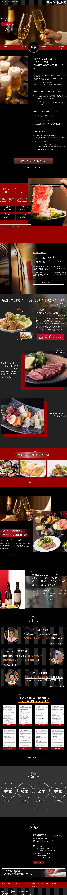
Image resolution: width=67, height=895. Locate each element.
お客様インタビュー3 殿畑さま (33, 678)
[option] (33, 468)
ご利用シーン (10, 883)
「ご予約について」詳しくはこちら (33, 167)
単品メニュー (18, 883)
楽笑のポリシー (55, 883)
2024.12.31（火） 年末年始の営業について (42, 792)
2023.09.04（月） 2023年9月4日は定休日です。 (58, 792)
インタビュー (41, 883)
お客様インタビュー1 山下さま (33, 636)
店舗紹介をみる (38, 862)
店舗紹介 (48, 883)
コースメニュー (26, 883)
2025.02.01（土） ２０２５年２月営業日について (25, 792)
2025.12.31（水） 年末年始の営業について (8, 792)
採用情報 (36, 886)
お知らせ (63, 883)
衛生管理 (34, 883)
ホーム (3, 883)
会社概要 (30, 886)
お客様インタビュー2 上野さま (33, 657)
